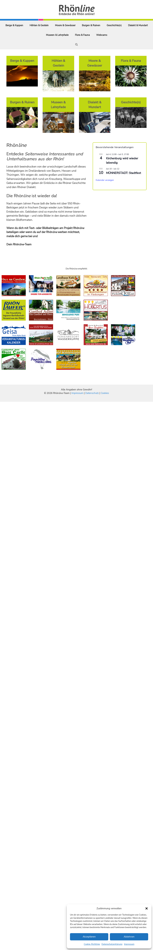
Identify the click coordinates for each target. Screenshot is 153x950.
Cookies (105, 393)
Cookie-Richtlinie (92, 944)
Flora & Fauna (82, 35)
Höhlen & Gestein (39, 25)
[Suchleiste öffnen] (76, 44)
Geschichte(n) (114, 25)
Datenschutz (92, 393)
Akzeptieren (89, 936)
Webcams (101, 35)
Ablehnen (129, 936)
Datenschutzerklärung (112, 944)
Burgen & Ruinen (91, 25)
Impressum (129, 944)
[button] (146, 908)
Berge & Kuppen (14, 25)
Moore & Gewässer (65, 25)
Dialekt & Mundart (138, 25)
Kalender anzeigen (105, 180)
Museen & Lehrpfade (57, 35)
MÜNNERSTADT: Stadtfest (123, 173)
